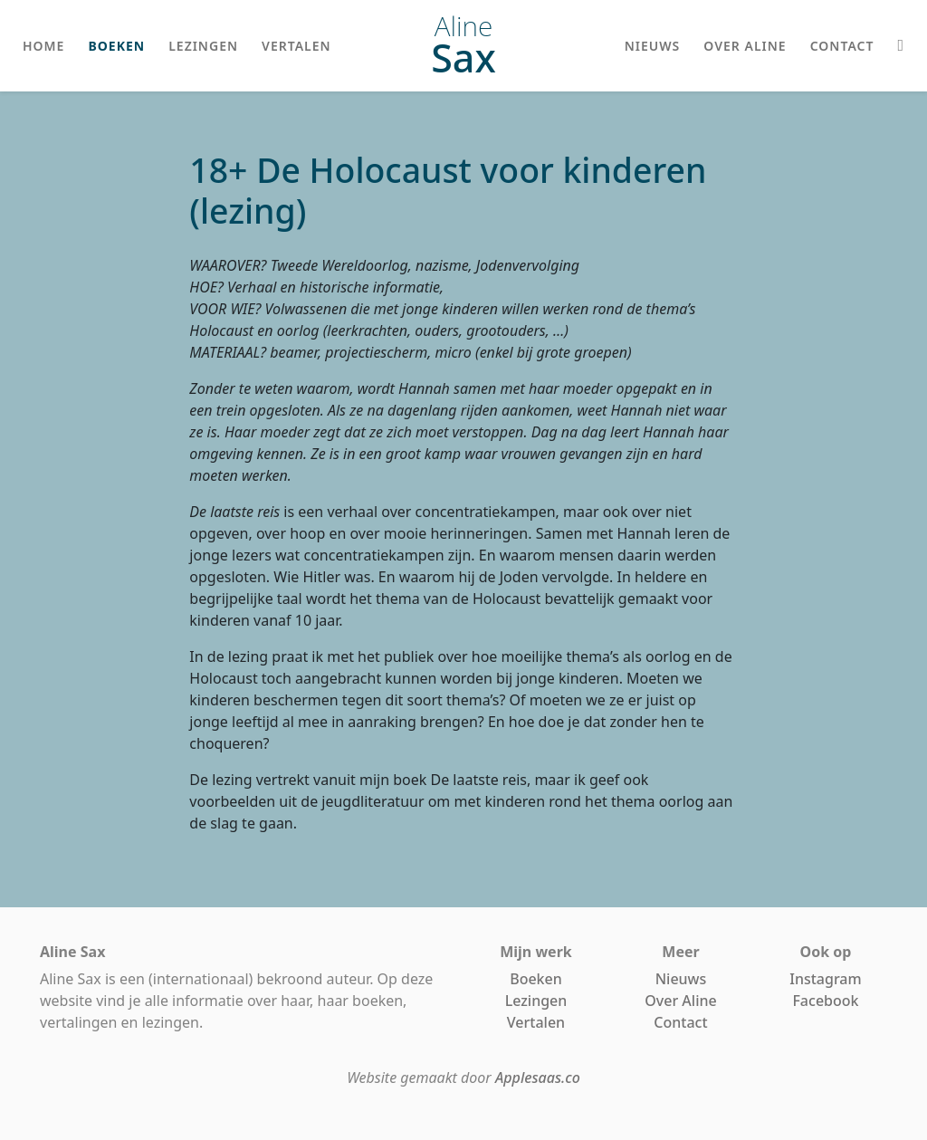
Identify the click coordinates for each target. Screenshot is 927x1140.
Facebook (825, 1001)
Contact (680, 1022)
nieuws (653, 45)
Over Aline (680, 1001)
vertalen (296, 45)
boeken (116, 45)
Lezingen (536, 1001)
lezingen (203, 45)
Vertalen (536, 1022)
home (43, 45)
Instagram (825, 979)
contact (842, 45)
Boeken (536, 979)
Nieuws (681, 979)
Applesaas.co (537, 1077)
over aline (744, 45)
